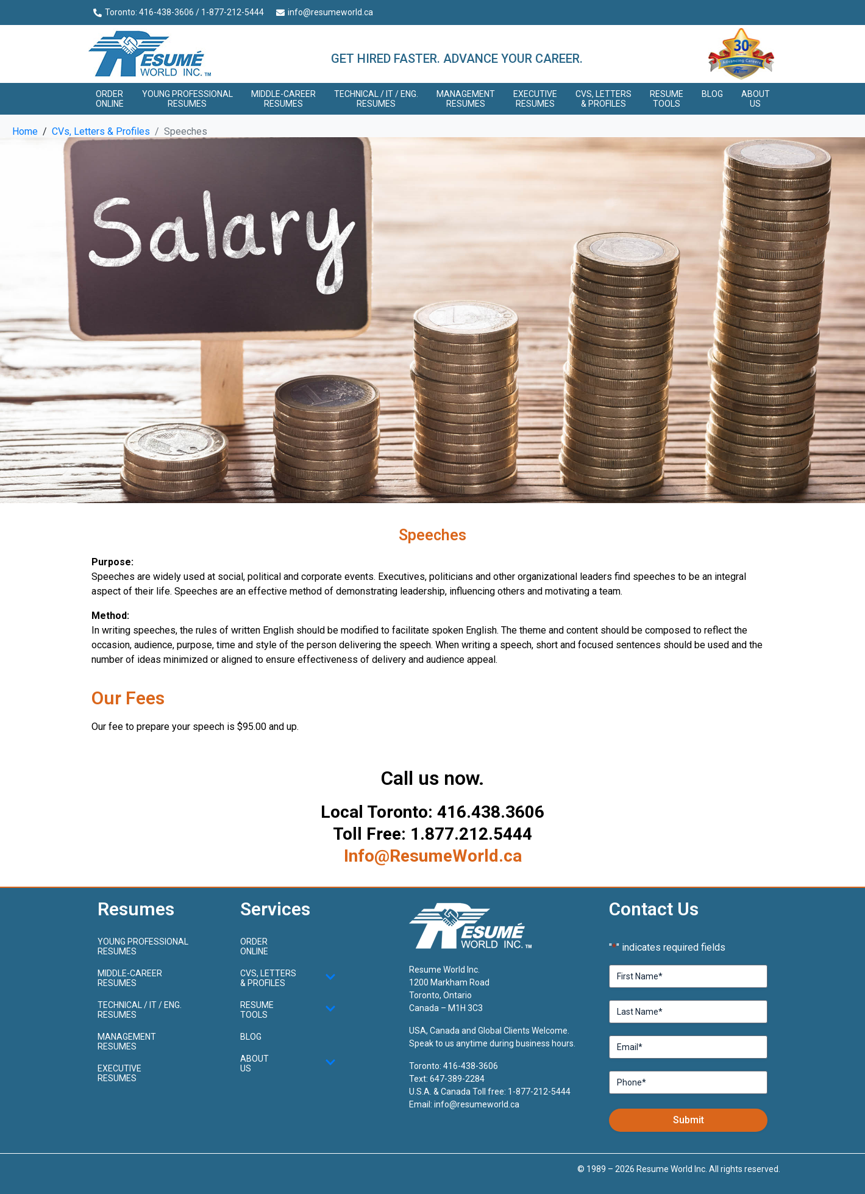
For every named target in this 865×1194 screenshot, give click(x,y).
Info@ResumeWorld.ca (433, 856)
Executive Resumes (535, 99)
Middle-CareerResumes (283, 99)
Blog (712, 94)
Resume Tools (666, 99)
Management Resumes (465, 99)
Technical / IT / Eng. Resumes (376, 99)
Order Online (110, 99)
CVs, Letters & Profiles (603, 99)
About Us (755, 99)
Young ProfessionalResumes (187, 99)
